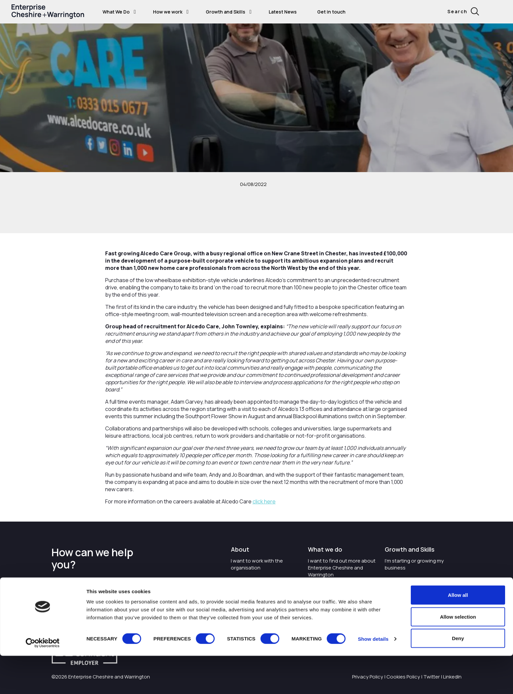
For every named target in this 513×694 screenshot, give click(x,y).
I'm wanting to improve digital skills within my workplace (418, 602)
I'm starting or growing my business (414, 564)
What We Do (116, 12)
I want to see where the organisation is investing (336, 609)
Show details (373, 677)
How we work (167, 12)
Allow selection (458, 655)
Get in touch (331, 12)
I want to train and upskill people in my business (413, 583)
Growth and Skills (225, 12)
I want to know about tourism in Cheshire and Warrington (342, 590)
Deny (458, 676)
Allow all (458, 633)
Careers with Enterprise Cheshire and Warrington (259, 583)
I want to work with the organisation (257, 564)
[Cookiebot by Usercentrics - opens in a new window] (43, 681)
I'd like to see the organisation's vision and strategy (259, 605)
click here (264, 501)
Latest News (283, 12)
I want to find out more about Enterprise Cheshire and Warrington (342, 567)
